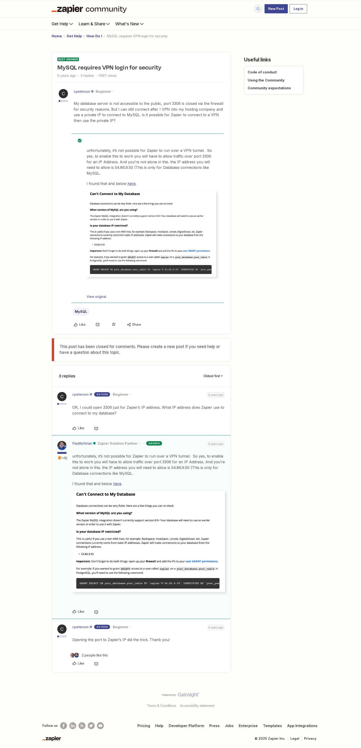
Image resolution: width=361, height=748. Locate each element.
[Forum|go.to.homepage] (90, 8)
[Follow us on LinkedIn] (72, 725)
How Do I (94, 36)
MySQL (81, 311)
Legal (294, 738)
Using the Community (266, 80)
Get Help (63, 23)
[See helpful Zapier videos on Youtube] (100, 725)
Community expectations (269, 88)
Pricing (143, 725)
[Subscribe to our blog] (82, 725)
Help (159, 725)
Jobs (229, 725)
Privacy (310, 738)
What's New (130, 23)
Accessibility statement (197, 706)
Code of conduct (262, 72)
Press (214, 725)
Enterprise (248, 725)
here (132, 183)
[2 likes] (89, 655)
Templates (272, 725)
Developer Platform (186, 725)
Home (57, 36)
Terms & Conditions (161, 706)
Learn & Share (95, 23)
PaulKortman (82, 443)
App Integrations (302, 725)
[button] (276, 8)
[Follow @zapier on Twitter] (91, 725)
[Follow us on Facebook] (63, 725)
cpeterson (82, 91)
